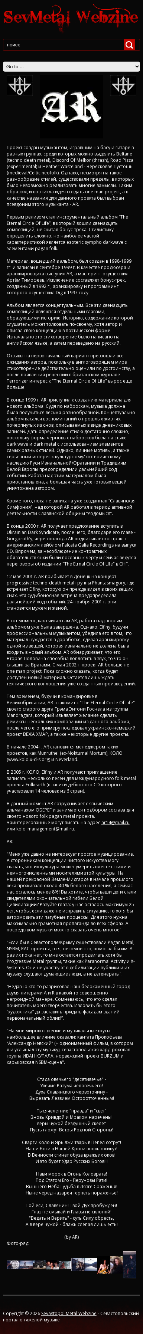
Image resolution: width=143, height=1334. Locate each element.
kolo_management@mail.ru (45, 829)
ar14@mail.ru (115, 822)
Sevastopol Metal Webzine (69, 1313)
